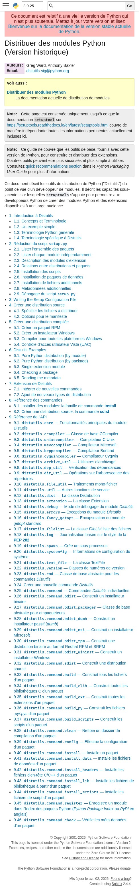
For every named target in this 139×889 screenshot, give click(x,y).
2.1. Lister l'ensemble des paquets (44, 249)
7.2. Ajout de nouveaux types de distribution (52, 394)
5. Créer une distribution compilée (39, 322)
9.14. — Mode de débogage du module (73, 506)
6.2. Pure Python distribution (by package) (51, 361)
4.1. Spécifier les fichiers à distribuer (46, 310)
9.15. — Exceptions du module (67, 512)
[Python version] (32, 6)
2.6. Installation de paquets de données (48, 277)
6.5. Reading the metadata (37, 378)
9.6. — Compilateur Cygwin (66, 456)
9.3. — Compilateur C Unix (64, 439)
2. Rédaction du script (38, 243)
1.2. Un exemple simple (34, 226)
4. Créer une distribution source (37, 305)
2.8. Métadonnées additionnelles (42, 288)
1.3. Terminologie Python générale (44, 232)
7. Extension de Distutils (30, 383)
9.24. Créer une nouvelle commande (53, 585)
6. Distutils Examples (27, 350)
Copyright (61, 838)
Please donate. (120, 868)
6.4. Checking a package (36, 372)
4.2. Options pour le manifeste (40, 316)
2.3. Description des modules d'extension (50, 260)
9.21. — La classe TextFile (59, 562)
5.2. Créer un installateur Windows (44, 333)
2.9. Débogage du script (45, 294)
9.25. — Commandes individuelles (71, 590)
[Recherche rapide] (89, 6)
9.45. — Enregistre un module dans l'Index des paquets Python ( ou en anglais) (74, 808)
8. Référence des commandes (35, 400)
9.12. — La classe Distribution (57, 495)
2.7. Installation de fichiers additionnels (48, 282)
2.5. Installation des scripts (37, 271)
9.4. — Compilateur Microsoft (65, 445)
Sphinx (117, 884)
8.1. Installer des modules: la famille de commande (65, 406)
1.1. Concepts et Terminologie (40, 221)
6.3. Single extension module (39, 366)
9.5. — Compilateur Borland (64, 450)
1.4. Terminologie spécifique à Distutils (47, 238)
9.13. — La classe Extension (61, 501)
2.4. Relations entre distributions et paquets (52, 266)
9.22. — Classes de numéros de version (69, 568)
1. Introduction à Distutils (31, 215)
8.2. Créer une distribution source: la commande (61, 411)
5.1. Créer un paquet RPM (37, 327)
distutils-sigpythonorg (47, 71)
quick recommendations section (53, 166)
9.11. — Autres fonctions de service (62, 489)
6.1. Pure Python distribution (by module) (50, 355)
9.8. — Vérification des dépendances (67, 467)
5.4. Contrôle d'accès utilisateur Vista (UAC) (52, 344)
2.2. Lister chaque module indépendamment (52, 254)
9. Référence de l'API (28, 417)
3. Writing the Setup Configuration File (42, 299)
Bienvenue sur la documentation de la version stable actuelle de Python (69, 29)
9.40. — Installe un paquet (66, 752)
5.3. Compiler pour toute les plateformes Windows (58, 338)
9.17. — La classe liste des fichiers (72, 529)
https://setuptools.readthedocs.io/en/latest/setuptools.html (57, 125)
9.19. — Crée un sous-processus (60, 545)
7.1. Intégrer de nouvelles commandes (47, 389)
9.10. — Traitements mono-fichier (65, 484)
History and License (84, 858)
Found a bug (120, 879)
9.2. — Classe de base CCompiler (66, 434)
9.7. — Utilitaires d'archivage (65, 461)
